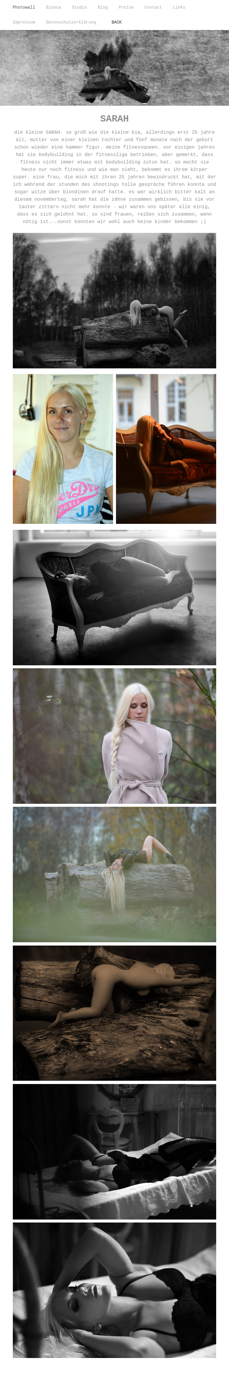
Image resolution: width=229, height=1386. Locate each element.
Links (179, 7)
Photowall (24, 7)
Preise (126, 7)
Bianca (53, 7)
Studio (79, 7)
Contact (153, 7)
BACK (117, 22)
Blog (103, 7)
